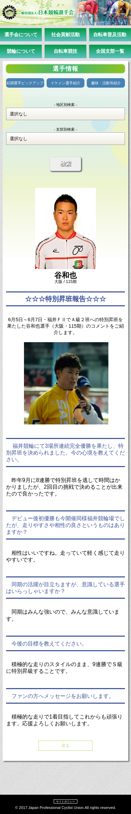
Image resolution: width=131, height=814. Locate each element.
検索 (65, 164)
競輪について (21, 51)
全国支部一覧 (110, 51)
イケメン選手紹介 (65, 83)
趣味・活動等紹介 (106, 83)
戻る (65, 745)
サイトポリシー (65, 801)
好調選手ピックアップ (25, 83)
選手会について (20, 34)
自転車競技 (65, 51)
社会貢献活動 (65, 34)
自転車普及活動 (109, 34)
